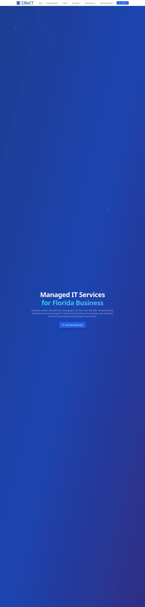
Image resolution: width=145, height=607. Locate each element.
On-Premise (76, 3)
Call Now (123, 3)
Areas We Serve (90, 3)
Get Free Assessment (72, 325)
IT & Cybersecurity (52, 3)
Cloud (65, 3)
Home (40, 3)
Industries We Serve (107, 3)
